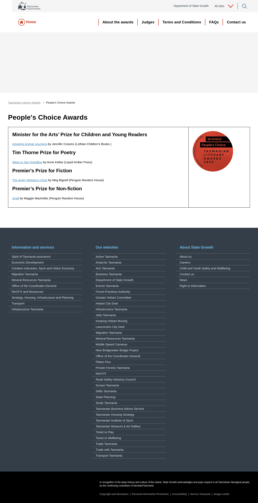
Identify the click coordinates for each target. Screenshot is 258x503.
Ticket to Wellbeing (108, 438)
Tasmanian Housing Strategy (115, 414)
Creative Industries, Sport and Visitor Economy (43, 268)
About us (185, 256)
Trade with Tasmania (110, 449)
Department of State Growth (114, 280)
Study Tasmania (106, 403)
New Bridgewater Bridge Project (117, 350)
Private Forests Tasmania (113, 367)
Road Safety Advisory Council (116, 379)
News (183, 280)
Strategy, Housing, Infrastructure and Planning (43, 297)
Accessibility (179, 494)
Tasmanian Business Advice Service (120, 408)
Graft (15, 198)
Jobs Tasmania (106, 315)
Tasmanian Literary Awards (24, 102)
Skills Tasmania (106, 391)
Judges (147, 22)
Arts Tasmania (105, 268)
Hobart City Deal (107, 303)
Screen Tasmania (107, 385)
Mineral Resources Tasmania (31, 280)
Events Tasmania (107, 286)
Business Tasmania (109, 274)
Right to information (193, 286)
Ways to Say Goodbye (27, 162)
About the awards (118, 22)
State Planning (105, 397)
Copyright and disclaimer (114, 494)
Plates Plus (103, 362)
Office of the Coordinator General (118, 356)
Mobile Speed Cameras (111, 344)
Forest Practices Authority (113, 291)
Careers (185, 262)
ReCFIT (101, 373)
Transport (18, 303)
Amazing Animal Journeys (29, 144)
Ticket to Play (105, 432)
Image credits (221, 494)
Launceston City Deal (110, 326)
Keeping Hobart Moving (111, 321)
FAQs (214, 22)
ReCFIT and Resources (27, 291)
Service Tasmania (200, 494)
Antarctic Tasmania (108, 262)
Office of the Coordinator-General (34, 286)
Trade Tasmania (106, 443)
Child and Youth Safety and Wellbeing (205, 268)
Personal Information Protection (150, 494)
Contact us (236, 22)
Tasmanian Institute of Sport (114, 420)
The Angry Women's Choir (29, 180)
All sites (224, 6)
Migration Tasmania (25, 274)
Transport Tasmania (109, 455)
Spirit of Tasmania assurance (31, 256)
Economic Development (28, 262)
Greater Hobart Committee (113, 297)
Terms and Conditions (181, 22)
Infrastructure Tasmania (27, 309)
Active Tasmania (107, 256)
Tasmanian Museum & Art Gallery (118, 426)
